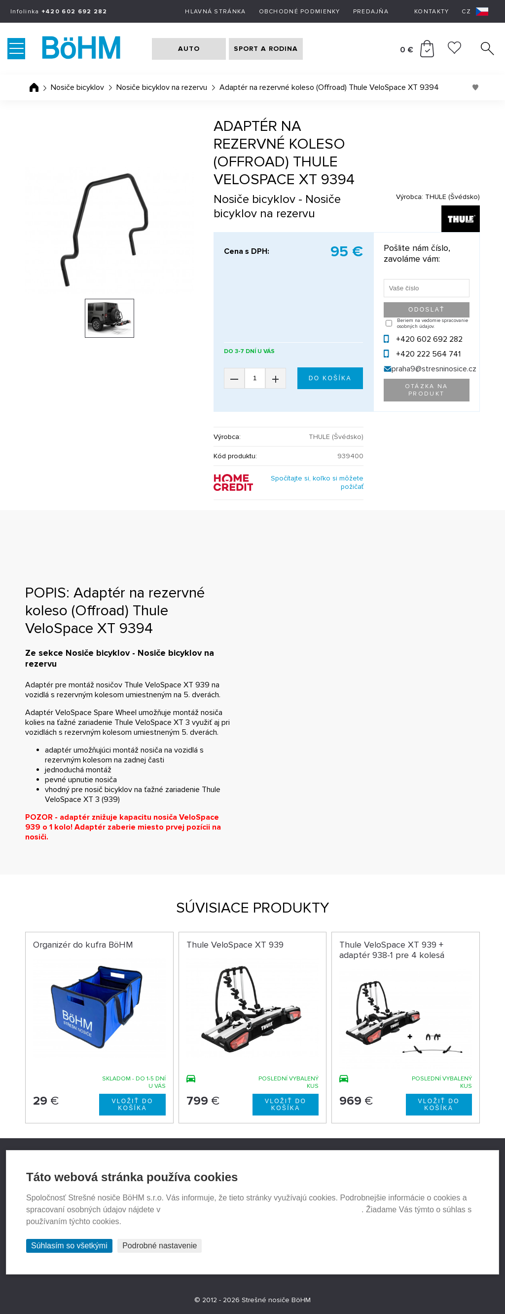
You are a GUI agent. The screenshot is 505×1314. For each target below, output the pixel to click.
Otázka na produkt (426, 390)
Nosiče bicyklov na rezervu (161, 87)
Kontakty (431, 11)
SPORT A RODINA (266, 48)
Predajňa (371, 11)
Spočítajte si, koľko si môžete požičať (317, 482)
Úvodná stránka (34, 87)
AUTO (189, 48)
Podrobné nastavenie (159, 1245)
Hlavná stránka (215, 11)
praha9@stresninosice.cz (434, 369)
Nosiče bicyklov (77, 87)
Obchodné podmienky (299, 11)
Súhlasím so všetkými (69, 1245)
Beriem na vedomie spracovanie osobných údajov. (432, 323)
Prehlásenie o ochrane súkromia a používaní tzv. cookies (262, 1209)
